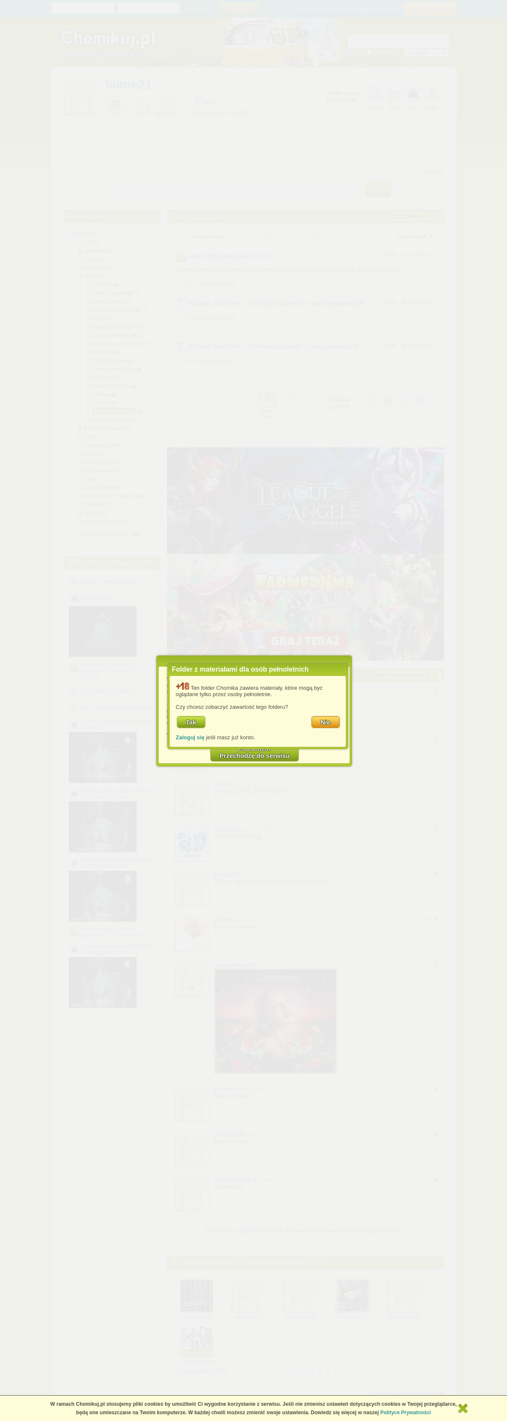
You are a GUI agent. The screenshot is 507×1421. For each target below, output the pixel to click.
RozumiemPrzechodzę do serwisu (254, 752)
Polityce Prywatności (405, 1413)
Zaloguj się (190, 737)
